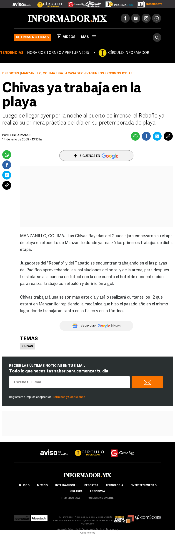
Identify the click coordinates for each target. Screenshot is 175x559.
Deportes (10, 73)
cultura (76, 491)
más (88, 37)
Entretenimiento (144, 485)
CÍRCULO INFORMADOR (128, 53)
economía (97, 491)
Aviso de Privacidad (68, 529)
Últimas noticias (32, 37)
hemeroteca (70, 498)
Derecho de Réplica (93, 529)
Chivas (27, 346)
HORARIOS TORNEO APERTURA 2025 (58, 53)
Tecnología (114, 485)
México (42, 485)
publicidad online (101, 498)
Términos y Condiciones (68, 397)
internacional (66, 485)
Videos (66, 36)
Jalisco (24, 485)
